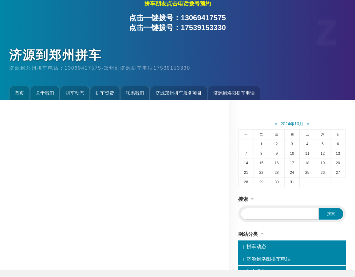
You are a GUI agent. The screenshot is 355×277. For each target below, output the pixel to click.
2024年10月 (292, 123)
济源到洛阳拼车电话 (234, 93)
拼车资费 (105, 93)
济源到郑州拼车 (55, 55)
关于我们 (45, 93)
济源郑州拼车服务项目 (179, 93)
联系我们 (135, 93)
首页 (19, 93)
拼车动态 (75, 93)
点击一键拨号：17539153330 (177, 27)
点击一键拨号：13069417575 (177, 18)
